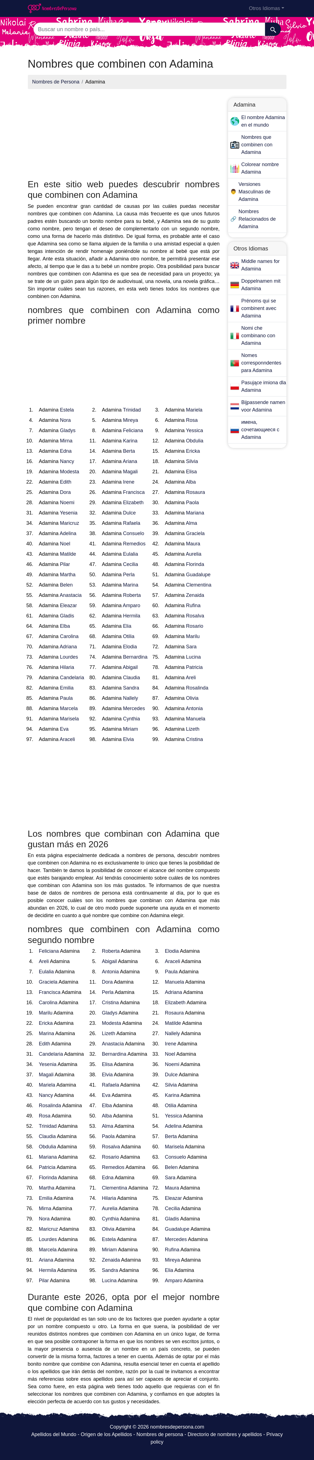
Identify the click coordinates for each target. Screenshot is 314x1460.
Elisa (191, 471)
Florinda (195, 564)
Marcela (69, 708)
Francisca (134, 492)
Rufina (193, 605)
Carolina (69, 636)
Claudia (131, 677)
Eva (64, 729)
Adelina (68, 533)
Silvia (192, 461)
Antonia (194, 708)
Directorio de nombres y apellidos (225, 1434)
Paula (66, 698)
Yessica (194, 430)
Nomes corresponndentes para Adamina (261, 363)
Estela (67, 410)
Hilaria (67, 667)
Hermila (131, 616)
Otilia (128, 636)
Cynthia (131, 719)
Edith (65, 482)
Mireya (130, 420)
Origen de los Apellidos (106, 1434)
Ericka (193, 451)
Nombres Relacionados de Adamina (257, 219)
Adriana (68, 646)
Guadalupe (198, 574)
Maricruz (69, 523)
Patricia (194, 667)
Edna (66, 451)
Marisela (69, 719)
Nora (65, 420)
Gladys (68, 430)
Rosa (192, 420)
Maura (193, 543)
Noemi (67, 502)
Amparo (131, 605)
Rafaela (131, 523)
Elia (127, 626)
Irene (128, 482)
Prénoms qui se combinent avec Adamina (258, 308)
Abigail (130, 667)
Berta (129, 451)
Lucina (193, 657)
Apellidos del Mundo (53, 1434)
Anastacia (71, 595)
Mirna (66, 441)
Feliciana (133, 430)
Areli (191, 677)
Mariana (195, 513)
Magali (130, 471)
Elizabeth (133, 502)
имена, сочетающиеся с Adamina (260, 429)
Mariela (194, 410)
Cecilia (130, 564)
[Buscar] (273, 29)
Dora (65, 492)
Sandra (131, 688)
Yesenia (68, 513)
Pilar (65, 564)
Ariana (130, 461)
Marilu (193, 636)
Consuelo (133, 533)
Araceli (67, 739)
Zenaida (195, 595)
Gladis (67, 616)
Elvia (128, 739)
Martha (68, 574)
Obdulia (194, 441)
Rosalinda (197, 688)
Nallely (130, 698)
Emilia (67, 688)
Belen (66, 585)
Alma (191, 523)
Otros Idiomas (264, 8)
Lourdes (69, 657)
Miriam (130, 729)
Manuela (195, 719)
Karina (130, 441)
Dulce (129, 513)
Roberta (132, 595)
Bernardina (135, 657)
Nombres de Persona (56, 82)
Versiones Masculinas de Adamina (255, 191)
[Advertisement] (124, 132)
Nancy (67, 461)
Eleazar (68, 605)
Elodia (130, 646)
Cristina (194, 739)
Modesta (69, 471)
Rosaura (195, 492)
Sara (191, 646)
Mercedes (134, 708)
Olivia (192, 698)
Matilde (68, 554)
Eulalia (130, 554)
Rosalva (195, 616)
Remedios (134, 543)
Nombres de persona (159, 1434)
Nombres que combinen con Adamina (257, 144)
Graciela (195, 533)
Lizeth (192, 729)
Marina (130, 585)
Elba (65, 626)
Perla (129, 574)
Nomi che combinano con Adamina (258, 335)
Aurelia (193, 554)
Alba (191, 482)
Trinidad (132, 410)
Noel (65, 543)
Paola (192, 502)
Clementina (198, 585)
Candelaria (72, 677)
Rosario (194, 626)
